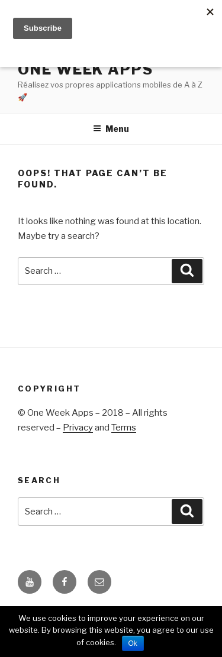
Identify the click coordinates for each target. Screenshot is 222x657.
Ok (132, 643)
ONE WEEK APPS (85, 69)
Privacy (78, 427)
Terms (123, 427)
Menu (111, 129)
